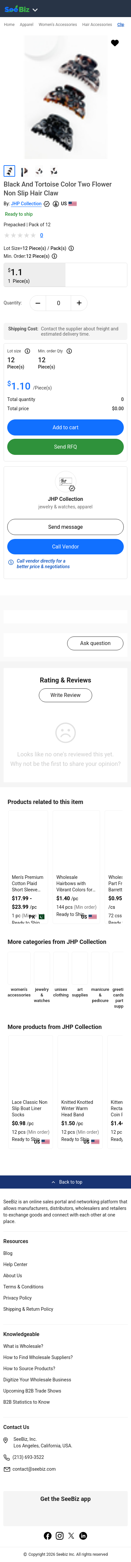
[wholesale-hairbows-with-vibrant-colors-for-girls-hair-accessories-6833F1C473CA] (76, 842)
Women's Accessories (58, 24)
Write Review (65, 695)
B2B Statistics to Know (26, 1402)
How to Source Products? (29, 1368)
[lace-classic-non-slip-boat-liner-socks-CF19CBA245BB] (31, 1067)
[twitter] (71, 1536)
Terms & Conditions (23, 1286)
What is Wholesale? (23, 1346)
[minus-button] (38, 303)
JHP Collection (26, 203)
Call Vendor (65, 547)
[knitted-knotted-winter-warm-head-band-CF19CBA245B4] (80, 1067)
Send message (65, 527)
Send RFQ (65, 447)
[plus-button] (79, 303)
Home (9, 24)
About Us (12, 1275)
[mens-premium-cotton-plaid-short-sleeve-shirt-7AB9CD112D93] (28, 842)
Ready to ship (19, 214)
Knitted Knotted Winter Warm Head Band (77, 1108)
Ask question (95, 643)
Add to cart (66, 427)
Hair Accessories (97, 24)
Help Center (15, 1264)
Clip (121, 24)
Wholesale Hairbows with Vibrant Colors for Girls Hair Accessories (74, 890)
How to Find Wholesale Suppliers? (38, 1357)
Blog (8, 1253)
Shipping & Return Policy (28, 1309)
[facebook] (48, 1536)
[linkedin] (83, 1536)
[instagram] (60, 1536)
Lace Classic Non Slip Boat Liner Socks (29, 1108)
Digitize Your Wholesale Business (37, 1379)
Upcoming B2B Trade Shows (32, 1391)
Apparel (26, 24)
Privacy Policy (17, 1298)
